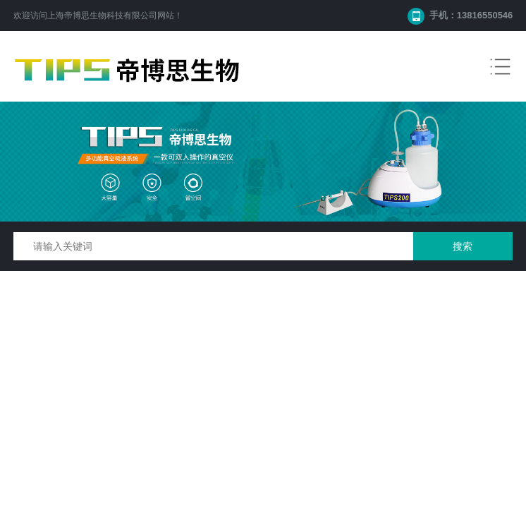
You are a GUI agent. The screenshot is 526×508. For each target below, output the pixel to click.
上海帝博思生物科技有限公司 (102, 15)
